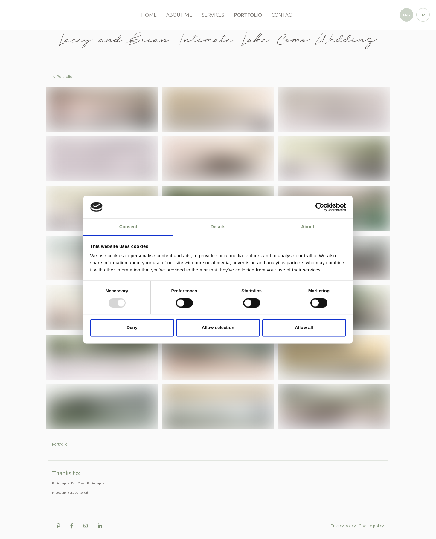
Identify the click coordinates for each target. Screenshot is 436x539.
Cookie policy (371, 525)
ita (423, 15)
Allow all (304, 327)
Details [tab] (218, 226)
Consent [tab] (128, 226)
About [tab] (307, 226)
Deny (132, 327)
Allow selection (218, 327)
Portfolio (248, 15)
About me (179, 15)
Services (213, 15)
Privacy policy (343, 525)
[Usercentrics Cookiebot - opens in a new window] (320, 206)
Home (149, 15)
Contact (283, 15)
